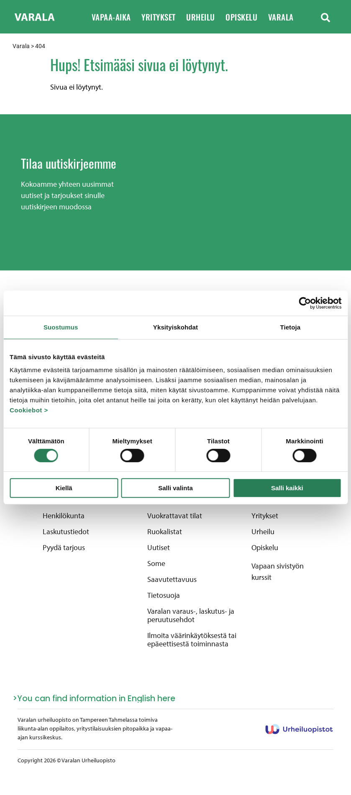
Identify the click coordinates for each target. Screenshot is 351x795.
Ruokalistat (164, 531)
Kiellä (64, 487)
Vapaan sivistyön (277, 566)
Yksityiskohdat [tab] (175, 327)
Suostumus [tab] (61, 327)
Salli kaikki (287, 487)
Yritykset (163, 17)
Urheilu (205, 17)
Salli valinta (175, 487)
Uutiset (158, 547)
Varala (286, 17)
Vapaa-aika (117, 17)
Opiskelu (246, 17)
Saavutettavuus (172, 579)
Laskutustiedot (66, 531)
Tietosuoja (163, 595)
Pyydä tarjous (64, 547)
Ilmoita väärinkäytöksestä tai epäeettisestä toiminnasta (191, 639)
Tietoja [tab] (290, 327)
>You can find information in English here (94, 698)
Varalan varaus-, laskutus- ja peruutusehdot (190, 615)
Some (156, 563)
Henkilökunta (64, 516)
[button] (325, 17)
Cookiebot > (29, 410)
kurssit (261, 577)
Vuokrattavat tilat (174, 516)
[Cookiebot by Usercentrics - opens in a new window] (304, 303)
